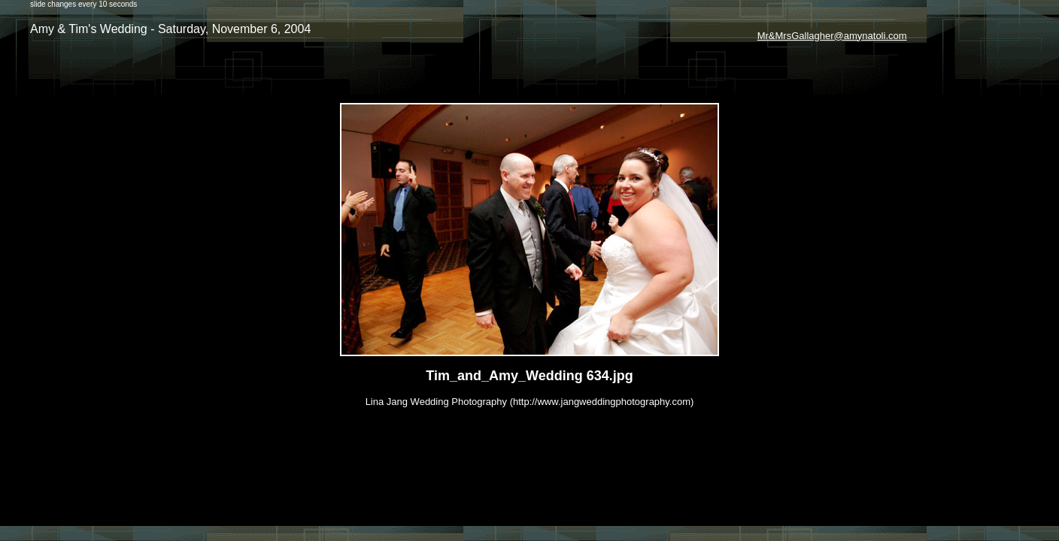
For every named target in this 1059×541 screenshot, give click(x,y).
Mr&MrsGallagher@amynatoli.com (832, 35)
